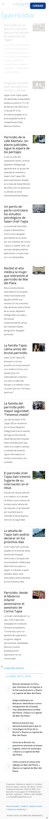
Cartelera (24, 806)
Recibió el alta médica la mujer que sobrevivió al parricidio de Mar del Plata (16, 275)
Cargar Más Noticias (14, 668)
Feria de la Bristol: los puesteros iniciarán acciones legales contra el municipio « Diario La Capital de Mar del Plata (24, 748)
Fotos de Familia (12, 806)
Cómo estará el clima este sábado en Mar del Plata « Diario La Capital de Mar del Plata (24, 766)
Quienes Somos (36, 806)
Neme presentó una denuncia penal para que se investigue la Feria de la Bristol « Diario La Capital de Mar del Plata (24, 729)
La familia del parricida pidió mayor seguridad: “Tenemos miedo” (16, 409)
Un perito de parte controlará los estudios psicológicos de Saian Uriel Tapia (16, 213)
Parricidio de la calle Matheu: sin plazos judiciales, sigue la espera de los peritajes (17, 144)
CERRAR (38, 5)
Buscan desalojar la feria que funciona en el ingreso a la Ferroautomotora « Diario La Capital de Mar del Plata (24, 689)
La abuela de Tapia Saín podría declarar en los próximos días (16, 536)
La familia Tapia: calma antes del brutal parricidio (15, 349)
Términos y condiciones (16, 809)
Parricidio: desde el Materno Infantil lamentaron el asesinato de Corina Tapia (16, 601)
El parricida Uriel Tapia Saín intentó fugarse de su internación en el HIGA (17, 480)
